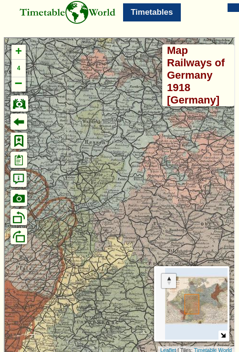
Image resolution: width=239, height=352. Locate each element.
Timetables (152, 12)
